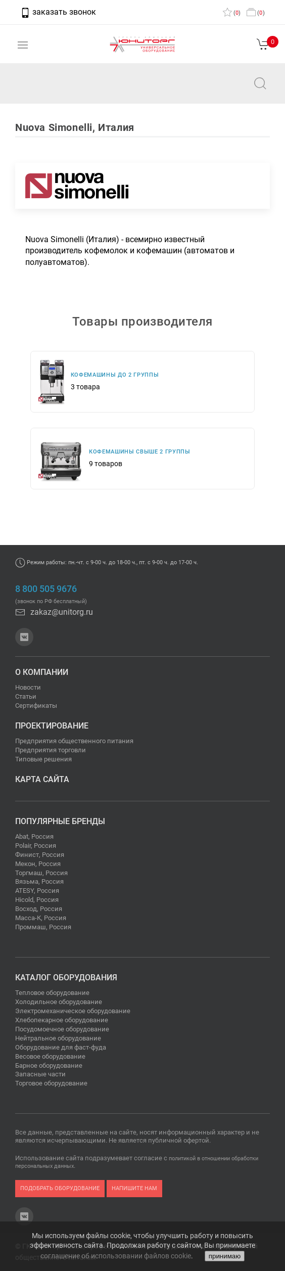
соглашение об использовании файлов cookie (115, 1256)
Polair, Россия (35, 845)
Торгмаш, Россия (41, 873)
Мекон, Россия (38, 864)
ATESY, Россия (37, 890)
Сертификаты (36, 705)
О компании (41, 672)
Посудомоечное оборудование (62, 1029)
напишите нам (134, 1188)
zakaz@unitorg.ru (58, 90)
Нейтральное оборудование (58, 1038)
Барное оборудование (48, 1065)
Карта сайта (42, 779)
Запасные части (40, 1074)
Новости (28, 687)
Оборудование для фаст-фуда (60, 1047)
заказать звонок (58, 12)
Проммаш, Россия (43, 927)
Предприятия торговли (50, 750)
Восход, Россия (38, 909)
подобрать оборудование (60, 1188)
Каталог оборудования (66, 977)
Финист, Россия (39, 854)
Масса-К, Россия (40, 918)
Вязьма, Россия (39, 881)
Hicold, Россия (37, 899)
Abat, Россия (34, 836)
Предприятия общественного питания (74, 741)
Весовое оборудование (50, 1056)
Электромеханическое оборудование (72, 1011)
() (231, 13)
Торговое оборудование (51, 1083)
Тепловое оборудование (52, 992)
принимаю (225, 1256)
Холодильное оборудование (58, 1002)
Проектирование (51, 726)
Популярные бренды (60, 821)
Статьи (25, 696)
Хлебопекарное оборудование (61, 1020)
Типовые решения (43, 759)
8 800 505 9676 (46, 589)
